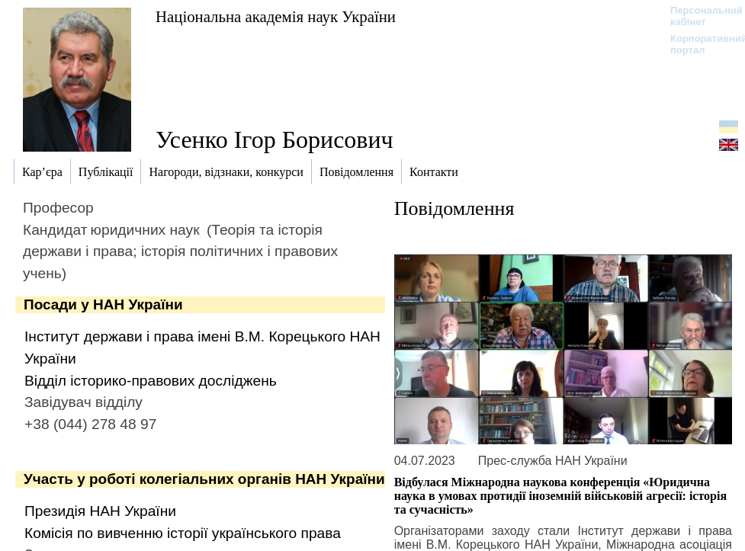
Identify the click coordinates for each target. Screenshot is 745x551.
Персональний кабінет (698, 16)
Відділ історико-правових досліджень (150, 381)
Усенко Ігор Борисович (274, 139)
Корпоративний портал (698, 44)
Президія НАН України (100, 511)
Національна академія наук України (276, 16)
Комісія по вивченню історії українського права (182, 533)
